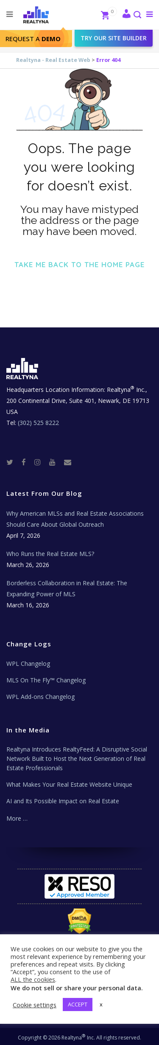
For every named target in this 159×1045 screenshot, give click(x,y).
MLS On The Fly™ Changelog (46, 680)
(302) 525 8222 (38, 423)
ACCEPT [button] (77, 1004)
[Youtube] (55, 462)
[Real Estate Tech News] (67, 462)
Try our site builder (114, 38)
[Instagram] (40, 462)
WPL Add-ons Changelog (40, 697)
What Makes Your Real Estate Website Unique (69, 784)
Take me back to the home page (79, 264)
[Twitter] (13, 462)
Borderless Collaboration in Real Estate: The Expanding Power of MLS (66, 588)
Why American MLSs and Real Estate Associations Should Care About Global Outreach (75, 518)
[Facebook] (27, 462)
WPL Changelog (28, 663)
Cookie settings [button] (34, 1005)
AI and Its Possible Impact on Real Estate (62, 801)
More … (17, 818)
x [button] (101, 1004)
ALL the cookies (33, 979)
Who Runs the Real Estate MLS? (50, 554)
